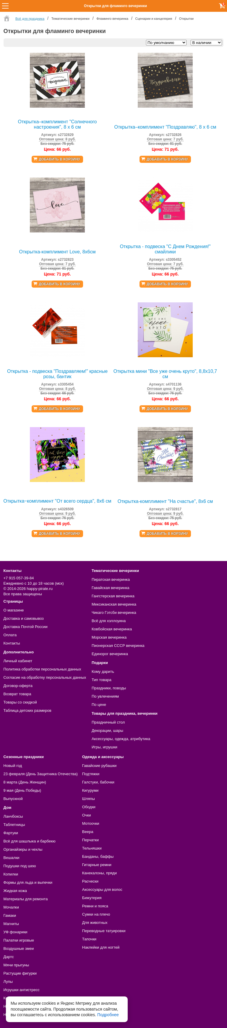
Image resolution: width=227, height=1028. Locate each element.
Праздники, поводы (109, 688)
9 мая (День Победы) (22, 790)
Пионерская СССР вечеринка (118, 645)
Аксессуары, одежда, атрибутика (121, 739)
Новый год (13, 765)
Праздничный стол (108, 722)
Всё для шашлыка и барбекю (30, 841)
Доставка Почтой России (26, 626)
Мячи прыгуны (16, 965)
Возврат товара (17, 694)
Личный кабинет (18, 661)
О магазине (14, 610)
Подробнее (108, 1014)
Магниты (11, 924)
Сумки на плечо (96, 914)
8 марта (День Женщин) (25, 782)
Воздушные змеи (19, 948)
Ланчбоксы (13, 816)
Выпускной (13, 798)
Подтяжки (91, 774)
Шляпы (88, 798)
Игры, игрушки (104, 747)
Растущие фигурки (20, 973)
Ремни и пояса (95, 906)
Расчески (90, 881)
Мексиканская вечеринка (114, 604)
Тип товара (101, 680)
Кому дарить (103, 671)
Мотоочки (90, 823)
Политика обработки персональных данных (42, 669)
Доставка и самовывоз (24, 618)
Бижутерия (92, 898)
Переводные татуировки (104, 931)
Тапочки (89, 939)
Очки (86, 815)
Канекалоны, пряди (99, 873)
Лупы (8, 981)
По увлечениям (105, 696)
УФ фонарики (15, 932)
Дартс (9, 957)
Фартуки (11, 833)
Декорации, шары (107, 730)
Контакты (12, 643)
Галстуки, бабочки (98, 782)
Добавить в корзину (59, 159)
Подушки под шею (20, 866)
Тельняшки (92, 848)
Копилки (11, 874)
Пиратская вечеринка (111, 579)
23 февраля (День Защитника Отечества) (41, 774)
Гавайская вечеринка (110, 588)
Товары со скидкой (20, 702)
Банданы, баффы (98, 856)
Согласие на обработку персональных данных (45, 677)
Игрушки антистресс (22, 990)
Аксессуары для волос (102, 889)
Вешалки (12, 857)
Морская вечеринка (109, 637)
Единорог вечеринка (110, 654)
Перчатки (90, 840)
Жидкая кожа (15, 890)
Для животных (95, 922)
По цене (99, 704)
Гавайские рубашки (99, 765)
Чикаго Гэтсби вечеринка (114, 612)
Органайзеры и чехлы (23, 849)
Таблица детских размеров (27, 710)
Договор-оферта (18, 685)
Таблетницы (14, 824)
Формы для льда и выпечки (28, 882)
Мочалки (11, 907)
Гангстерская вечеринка (113, 596)
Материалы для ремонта (26, 899)
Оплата (10, 635)
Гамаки (10, 915)
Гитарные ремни (96, 865)
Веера (87, 831)
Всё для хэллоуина (109, 621)
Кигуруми (90, 790)
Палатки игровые (19, 940)
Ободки (88, 807)
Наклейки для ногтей (100, 947)
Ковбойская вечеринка (112, 629)
